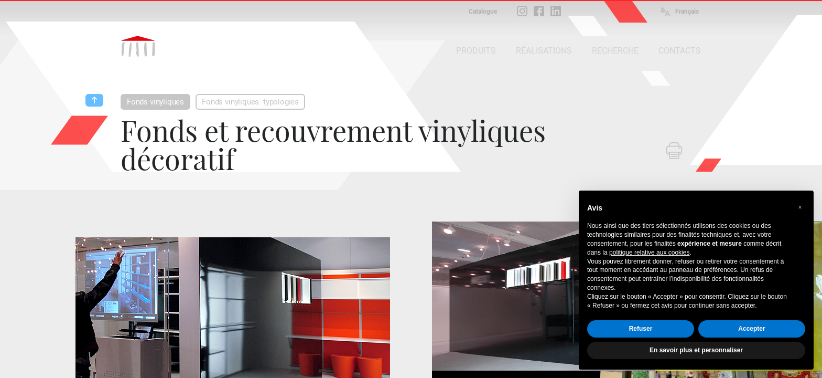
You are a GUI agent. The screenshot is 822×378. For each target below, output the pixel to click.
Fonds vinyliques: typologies (250, 102)
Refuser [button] (641, 328)
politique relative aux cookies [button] (649, 252)
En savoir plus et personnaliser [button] (696, 350)
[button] (800, 207)
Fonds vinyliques (155, 102)
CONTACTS (679, 51)
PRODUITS (476, 51)
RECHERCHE (615, 51)
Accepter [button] (751, 328)
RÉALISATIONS (544, 51)
